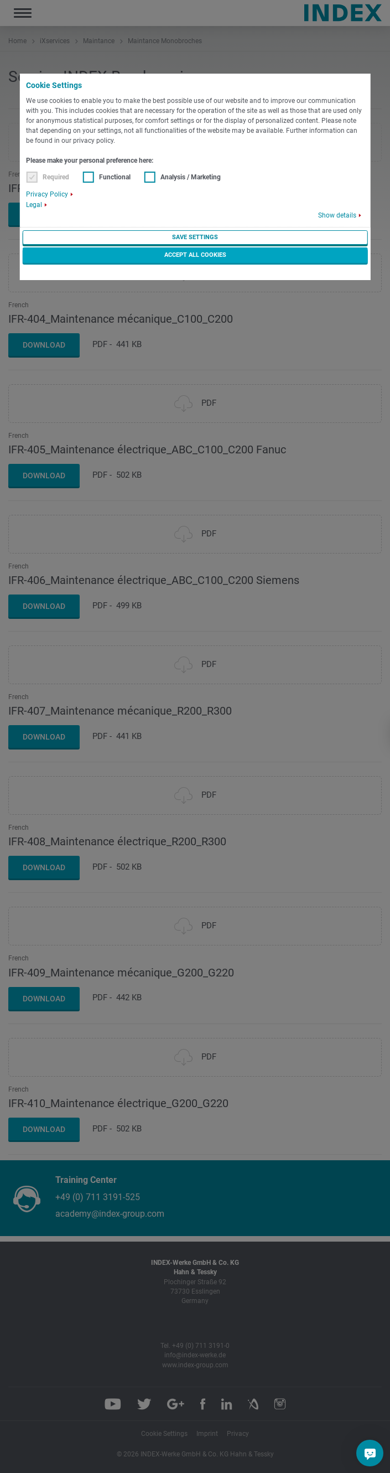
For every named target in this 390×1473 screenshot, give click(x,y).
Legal (34, 205)
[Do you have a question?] (370, 1453)
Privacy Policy (47, 194)
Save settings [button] (195, 237)
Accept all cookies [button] (195, 255)
